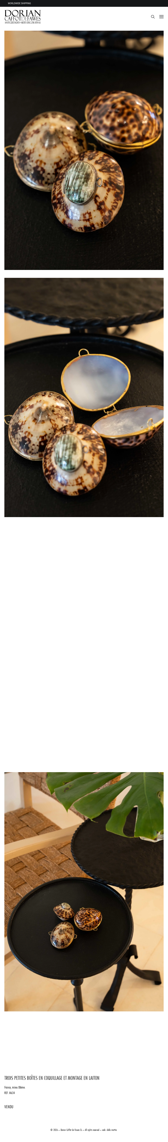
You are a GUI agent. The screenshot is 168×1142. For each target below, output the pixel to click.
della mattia (112, 1129)
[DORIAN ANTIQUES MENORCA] (23, 16)
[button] (161, 17)
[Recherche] (151, 17)
